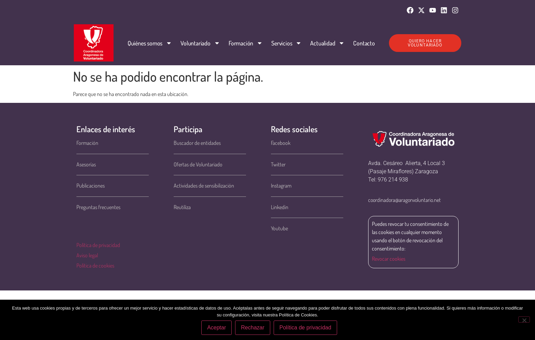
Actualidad (327, 43)
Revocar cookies (388, 258)
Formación (246, 43)
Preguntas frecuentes (98, 207)
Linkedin (279, 207)
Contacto (364, 43)
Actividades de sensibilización (204, 185)
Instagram (281, 185)
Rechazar (252, 327)
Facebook (280, 142)
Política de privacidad (98, 245)
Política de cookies (95, 265)
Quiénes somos (150, 43)
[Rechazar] (524, 319)
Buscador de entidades (197, 142)
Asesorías (86, 164)
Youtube (279, 228)
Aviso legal (87, 255)
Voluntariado (200, 43)
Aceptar (216, 327)
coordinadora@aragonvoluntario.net (404, 199)
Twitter (278, 164)
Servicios (286, 43)
